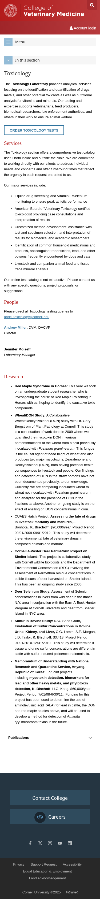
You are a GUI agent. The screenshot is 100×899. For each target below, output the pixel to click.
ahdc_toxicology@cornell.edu (26, 317)
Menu (14, 42)
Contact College (50, 798)
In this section (22, 60)
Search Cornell (92, 5)
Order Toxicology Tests (34, 130)
